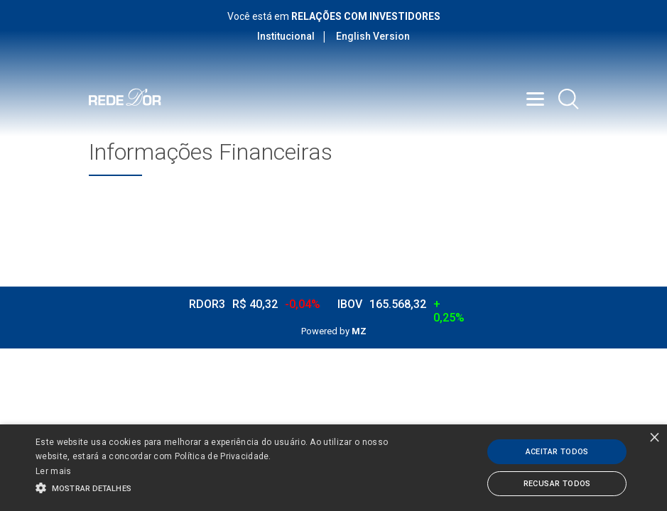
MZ (359, 331)
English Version (373, 36)
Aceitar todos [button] (557, 451)
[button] (229, 486)
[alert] (333, 467)
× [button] (654, 437)
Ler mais (53, 471)
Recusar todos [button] (557, 483)
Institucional (286, 36)
